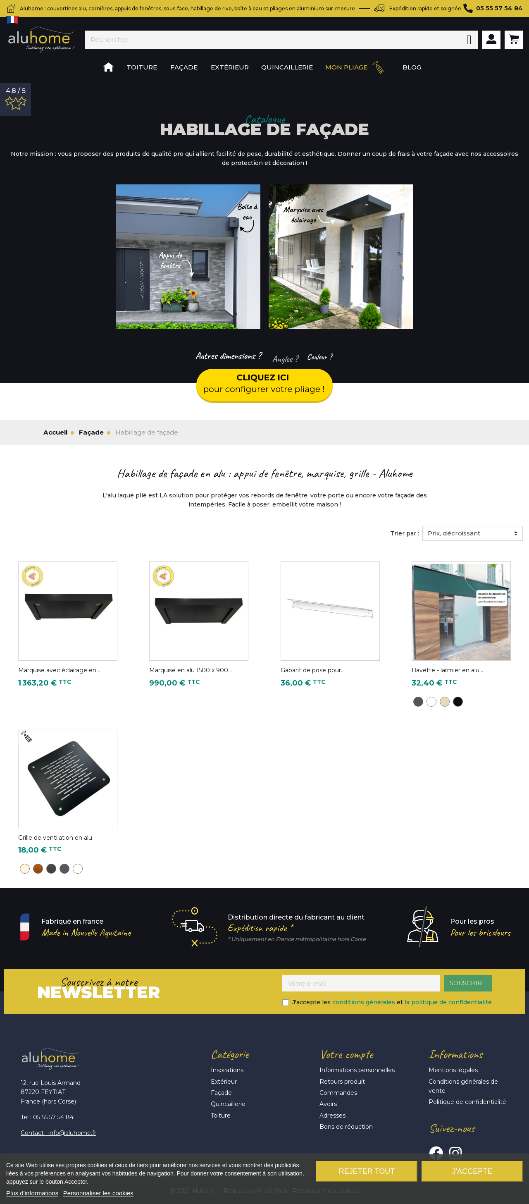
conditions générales (363, 1002)
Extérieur (224, 1081)
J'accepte (472, 1171)
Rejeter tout (367, 1171)
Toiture (221, 1115)
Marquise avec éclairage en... (59, 670)
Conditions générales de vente (463, 1086)
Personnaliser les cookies (98, 1193)
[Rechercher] (272, 40)
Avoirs (328, 1104)
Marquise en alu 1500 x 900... (190, 670)
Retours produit (342, 1081)
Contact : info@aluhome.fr (58, 1133)
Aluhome (41, 39)
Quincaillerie (228, 1104)
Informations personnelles (357, 1070)
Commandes (338, 1092)
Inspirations (227, 1070)
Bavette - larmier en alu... (447, 670)
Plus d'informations (32, 1193)
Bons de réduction (346, 1126)
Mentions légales (453, 1070)
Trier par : (404, 533)
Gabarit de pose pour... (313, 670)
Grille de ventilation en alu (55, 837)
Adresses (332, 1115)
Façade (221, 1092)
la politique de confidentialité (448, 1002)
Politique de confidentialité (467, 1102)
